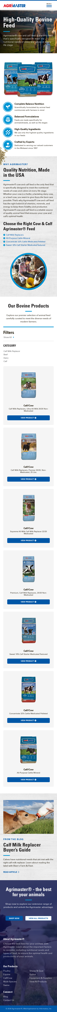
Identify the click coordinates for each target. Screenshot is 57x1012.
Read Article (11, 872)
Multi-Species (10, 981)
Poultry (6, 971)
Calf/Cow (7, 978)
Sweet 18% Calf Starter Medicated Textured (25, 245)
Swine (6, 985)
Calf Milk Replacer (12, 351)
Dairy (6, 358)
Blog (5, 996)
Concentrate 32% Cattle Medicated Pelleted (26, 241)
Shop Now (14, 918)
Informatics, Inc (45, 1009)
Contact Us (8, 1000)
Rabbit (32, 974)
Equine (6, 974)
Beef (6, 354)
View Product (28, 418)
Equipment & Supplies (40, 978)
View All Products (38, 918)
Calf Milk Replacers (15, 235)
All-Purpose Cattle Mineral (18, 238)
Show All (9, 337)
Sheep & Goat (36, 971)
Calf (5, 361)
